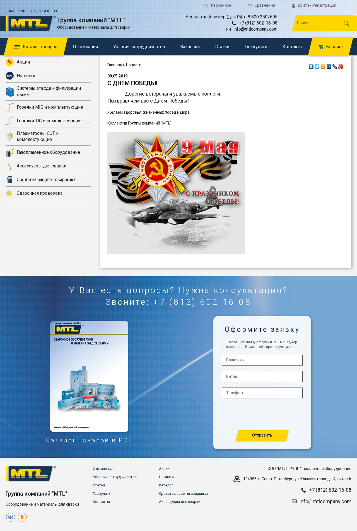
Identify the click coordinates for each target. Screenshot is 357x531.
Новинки (20, 76)
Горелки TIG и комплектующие (44, 121)
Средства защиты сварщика (41, 180)
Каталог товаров (35, 46)
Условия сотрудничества (139, 46)
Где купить (256, 46)
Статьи (222, 46)
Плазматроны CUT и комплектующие (32, 136)
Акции (18, 62)
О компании (85, 46)
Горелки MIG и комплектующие (44, 107)
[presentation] (262, 414)
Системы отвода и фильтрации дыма (43, 91)
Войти (300, 5)
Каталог (166, 485)
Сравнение (261, 5)
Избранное (217, 5)
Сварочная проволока (34, 193)
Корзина (331, 46)
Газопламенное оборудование (43, 152)
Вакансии (190, 46)
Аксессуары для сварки (36, 166)
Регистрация (324, 5)
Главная (114, 65)
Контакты (293, 46)
